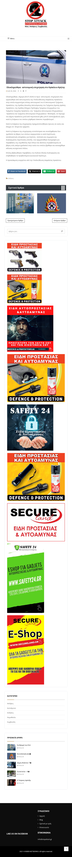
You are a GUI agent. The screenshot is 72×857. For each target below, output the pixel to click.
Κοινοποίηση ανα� (24, 754)
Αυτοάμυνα (11, 708)
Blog (41, 820)
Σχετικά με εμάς (45, 823)
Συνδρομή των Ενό (24, 745)
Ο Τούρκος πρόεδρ (24, 780)
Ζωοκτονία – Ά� (23, 771)
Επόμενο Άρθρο (60, 220)
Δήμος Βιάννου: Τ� (24, 763)
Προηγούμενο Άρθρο (15, 220)
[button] (68, 38)
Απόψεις (10, 703)
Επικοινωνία (44, 827)
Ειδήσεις (11, 178)
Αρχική (42, 816)
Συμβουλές (11, 722)
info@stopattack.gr (45, 839)
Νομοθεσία (11, 717)
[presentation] (62, 188)
